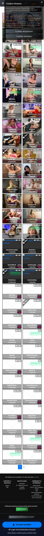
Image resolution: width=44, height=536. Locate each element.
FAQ (7, 487)
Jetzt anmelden (22, 509)
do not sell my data (32, 23)
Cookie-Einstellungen (37, 496)
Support (7, 485)
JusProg (36, 477)
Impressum (22, 488)
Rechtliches (22, 483)
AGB (37, 490)
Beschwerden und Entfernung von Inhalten (22, 517)
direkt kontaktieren (11, 22)
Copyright (22, 487)
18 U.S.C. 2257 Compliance (36, 487)
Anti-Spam (36, 494)
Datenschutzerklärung (36, 492)
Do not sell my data (36, 497)
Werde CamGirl (36, 485)
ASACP (36, 489)
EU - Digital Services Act (22, 485)
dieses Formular (23, 20)
